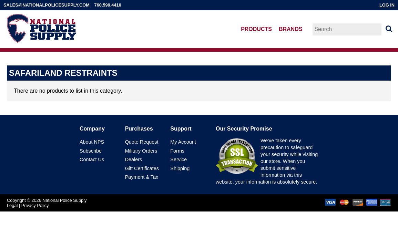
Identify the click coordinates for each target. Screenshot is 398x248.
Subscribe (91, 151)
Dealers (133, 159)
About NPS (92, 142)
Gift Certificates (142, 168)
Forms (177, 151)
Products (256, 29)
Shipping (180, 168)
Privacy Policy (35, 205)
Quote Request (142, 142)
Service (178, 159)
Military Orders (141, 151)
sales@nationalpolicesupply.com (46, 5)
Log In (387, 5)
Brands (290, 29)
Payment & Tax (142, 177)
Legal (12, 205)
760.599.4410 (107, 5)
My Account (183, 142)
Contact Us (92, 159)
